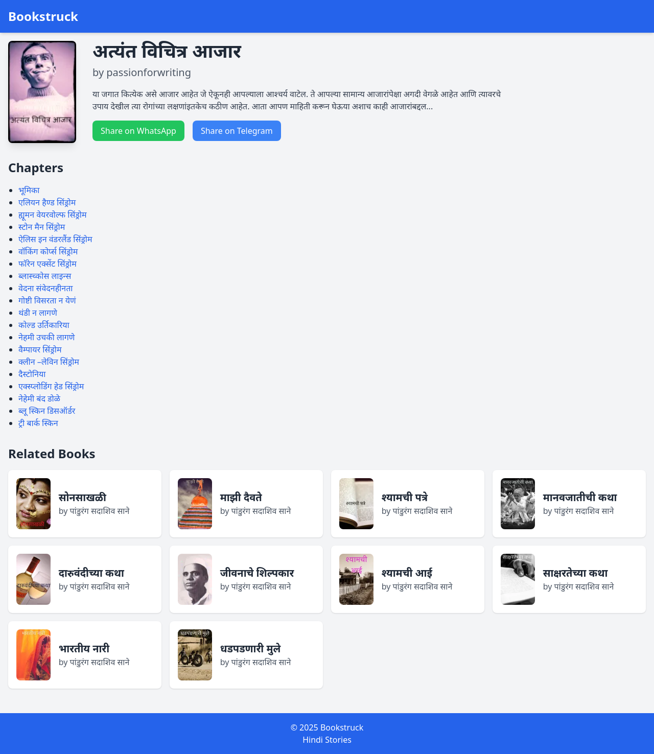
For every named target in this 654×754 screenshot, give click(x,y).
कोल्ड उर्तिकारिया (43, 325)
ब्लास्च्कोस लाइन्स (44, 275)
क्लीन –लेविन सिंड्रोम (48, 361)
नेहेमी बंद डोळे (39, 398)
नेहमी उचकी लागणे (46, 337)
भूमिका (28, 190)
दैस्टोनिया (31, 374)
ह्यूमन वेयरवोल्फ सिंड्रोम (52, 214)
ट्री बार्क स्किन (38, 423)
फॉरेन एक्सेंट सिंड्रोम (47, 263)
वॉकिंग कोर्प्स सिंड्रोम (48, 251)
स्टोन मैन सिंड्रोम (41, 226)
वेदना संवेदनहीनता (45, 288)
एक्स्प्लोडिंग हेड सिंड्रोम (51, 386)
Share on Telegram (237, 130)
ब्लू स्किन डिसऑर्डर (46, 410)
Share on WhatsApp (138, 130)
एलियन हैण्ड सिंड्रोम (47, 202)
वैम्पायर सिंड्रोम (39, 349)
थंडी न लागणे (37, 312)
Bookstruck (43, 16)
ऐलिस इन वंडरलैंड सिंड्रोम (55, 239)
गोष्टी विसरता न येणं (47, 300)
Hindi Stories (327, 739)
